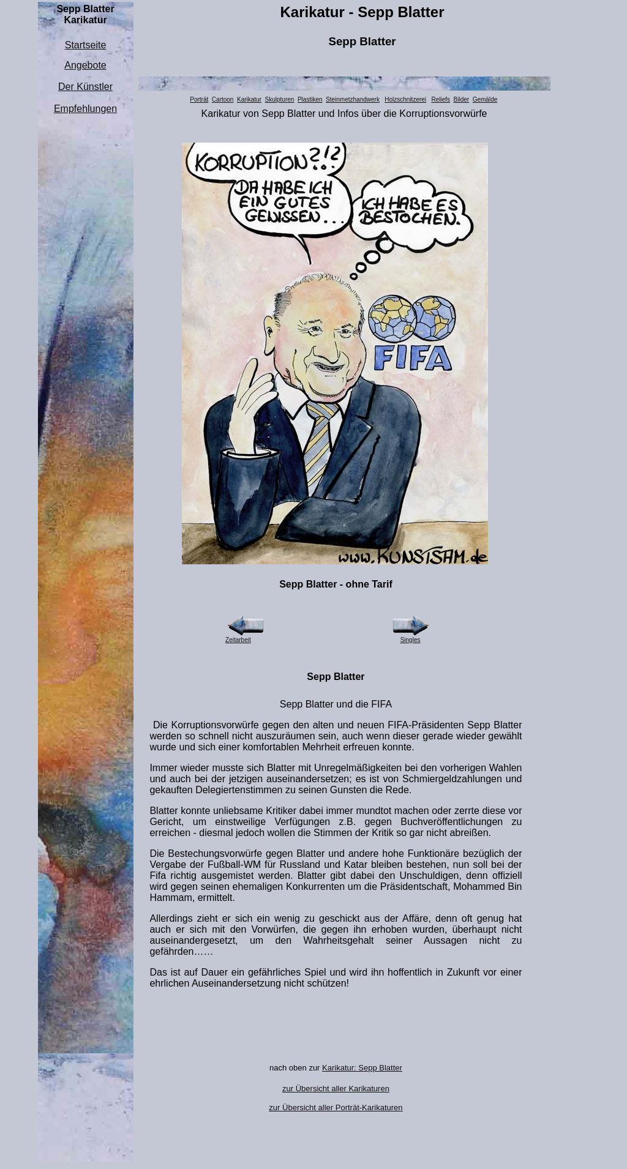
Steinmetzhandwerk (353, 99)
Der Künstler (85, 86)
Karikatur (249, 99)
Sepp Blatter (362, 41)
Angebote (85, 65)
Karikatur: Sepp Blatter (362, 1067)
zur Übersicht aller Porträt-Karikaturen (335, 1107)
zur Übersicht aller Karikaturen (335, 1088)
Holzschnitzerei (405, 99)
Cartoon (223, 99)
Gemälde (485, 99)
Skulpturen (280, 99)
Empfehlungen (85, 108)
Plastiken (310, 99)
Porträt (199, 99)
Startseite (86, 45)
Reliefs (440, 99)
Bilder (462, 99)
